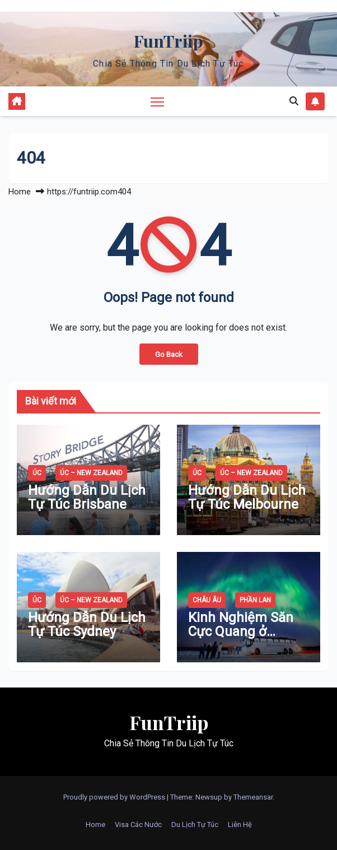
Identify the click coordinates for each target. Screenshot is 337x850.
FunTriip (168, 41)
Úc (36, 473)
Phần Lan (255, 600)
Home (19, 192)
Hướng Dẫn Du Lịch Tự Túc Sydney (87, 624)
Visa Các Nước (138, 824)
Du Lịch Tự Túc (194, 824)
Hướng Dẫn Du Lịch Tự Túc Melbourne (247, 497)
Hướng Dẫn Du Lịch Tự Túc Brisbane (87, 497)
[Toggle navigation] (157, 101)
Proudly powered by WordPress (115, 797)
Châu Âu (207, 600)
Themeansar (253, 797)
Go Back (168, 354)
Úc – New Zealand (91, 473)
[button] (293, 101)
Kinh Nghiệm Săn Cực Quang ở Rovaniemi (240, 631)
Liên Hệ (240, 824)
